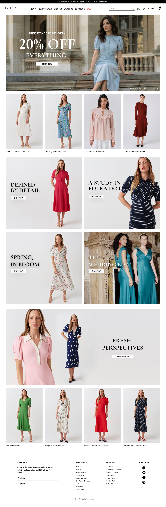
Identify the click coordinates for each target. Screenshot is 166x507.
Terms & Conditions (112, 472)
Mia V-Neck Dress (14, 446)
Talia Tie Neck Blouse (94, 152)
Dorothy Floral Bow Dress (56, 152)
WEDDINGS (68, 9)
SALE (89, 9)
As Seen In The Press (113, 469)
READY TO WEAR (45, 9)
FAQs (77, 484)
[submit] (133, 9)
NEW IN (33, 9)
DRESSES (58, 9)
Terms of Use (110, 475)
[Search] (122, 9)
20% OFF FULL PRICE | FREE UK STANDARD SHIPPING (83, 2)
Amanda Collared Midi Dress (18, 152)
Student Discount (81, 478)
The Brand (109, 467)
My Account (80, 475)
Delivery (78, 467)
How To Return (81, 472)
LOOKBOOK (80, 9)
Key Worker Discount (83, 481)
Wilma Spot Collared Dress (135, 446)
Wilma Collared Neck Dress (96, 446)
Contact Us (79, 487)
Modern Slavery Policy (113, 484)
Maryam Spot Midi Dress (56, 446)
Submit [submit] (23, 484)
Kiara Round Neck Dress (134, 152)
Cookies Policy (111, 481)
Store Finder (80, 490)
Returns (78, 469)
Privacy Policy (110, 478)
